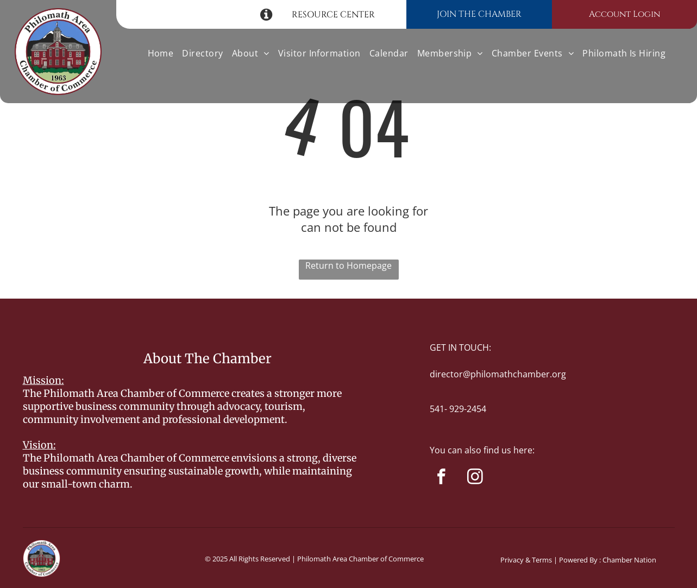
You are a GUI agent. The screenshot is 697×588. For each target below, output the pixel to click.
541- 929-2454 (458, 409)
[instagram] (475, 478)
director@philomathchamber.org (498, 374)
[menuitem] (160, 53)
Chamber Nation (629, 560)
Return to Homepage (348, 265)
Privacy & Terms (526, 560)
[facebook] (441, 478)
